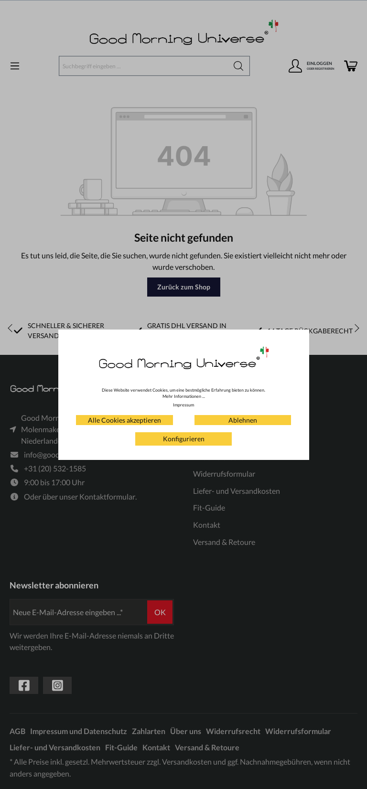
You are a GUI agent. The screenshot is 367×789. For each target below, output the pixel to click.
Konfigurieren (184, 439)
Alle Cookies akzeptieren (124, 420)
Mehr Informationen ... (183, 396)
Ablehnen (242, 420)
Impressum (183, 404)
